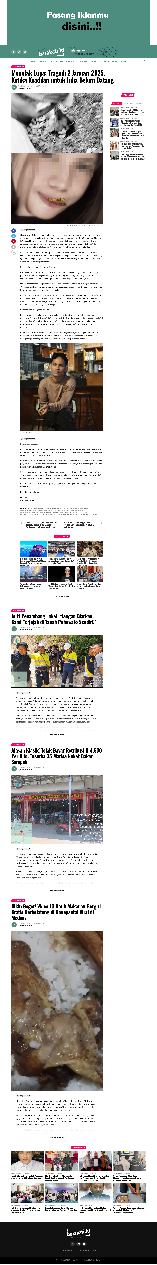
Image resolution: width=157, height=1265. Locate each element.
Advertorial (70, 61)
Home (33, 61)
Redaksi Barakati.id (83, 1251)
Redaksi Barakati (26, 88)
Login (95, 1251)
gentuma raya (66, 508)
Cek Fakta (59, 61)
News (51, 61)
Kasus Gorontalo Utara (65, 510)
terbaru (71, 515)
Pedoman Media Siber (67, 1251)
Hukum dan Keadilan (29, 510)
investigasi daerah (46, 510)
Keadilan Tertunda (28, 512)
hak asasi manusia (81, 508)
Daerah (123, 61)
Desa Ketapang (40, 508)
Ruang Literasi (83, 61)
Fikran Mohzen (53, 508)
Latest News (42, 61)
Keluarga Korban (44, 512)
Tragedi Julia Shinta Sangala (88, 515)
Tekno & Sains (104, 61)
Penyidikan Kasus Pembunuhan (33, 515)
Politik (93, 61)
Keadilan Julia (81, 510)
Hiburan (115, 61)
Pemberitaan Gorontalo (62, 512)
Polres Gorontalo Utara (56, 515)
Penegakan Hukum (81, 512)
